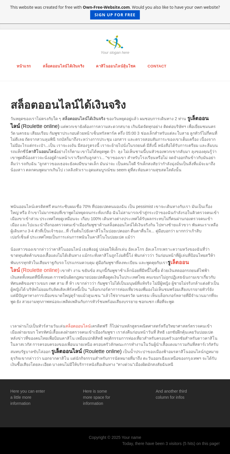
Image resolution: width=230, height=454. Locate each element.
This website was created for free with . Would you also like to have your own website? (115, 11)
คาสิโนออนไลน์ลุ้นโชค (115, 66)
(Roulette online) (40, 270)
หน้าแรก (24, 66)
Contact (157, 66)
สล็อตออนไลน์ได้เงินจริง (63, 66)
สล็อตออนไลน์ (78, 326)
